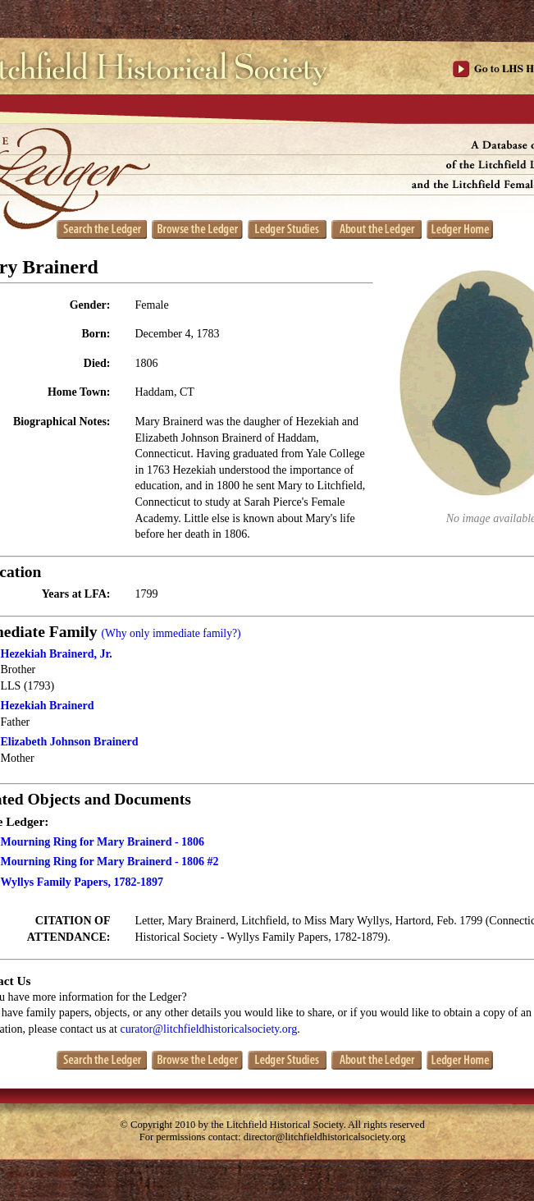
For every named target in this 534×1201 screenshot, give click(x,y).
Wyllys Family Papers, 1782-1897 (82, 882)
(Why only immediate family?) (170, 633)
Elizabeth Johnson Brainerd (70, 742)
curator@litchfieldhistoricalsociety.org (208, 1029)
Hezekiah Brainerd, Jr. (56, 654)
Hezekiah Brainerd (47, 705)
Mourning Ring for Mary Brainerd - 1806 (103, 842)
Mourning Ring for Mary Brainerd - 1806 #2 (110, 861)
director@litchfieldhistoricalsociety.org (325, 1137)
